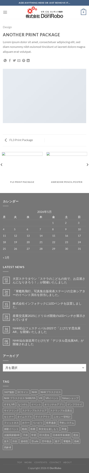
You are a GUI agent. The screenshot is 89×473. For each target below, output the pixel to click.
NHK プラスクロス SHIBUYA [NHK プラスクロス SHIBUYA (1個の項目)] (20, 398)
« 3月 (6, 257)
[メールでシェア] (18, 60)
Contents (40, 462)
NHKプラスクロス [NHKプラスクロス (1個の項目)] (51, 392)
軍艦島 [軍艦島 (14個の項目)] (67, 441)
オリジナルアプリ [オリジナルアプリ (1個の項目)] (54, 404)
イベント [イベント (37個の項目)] (36, 404)
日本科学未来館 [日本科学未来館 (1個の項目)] (61, 435)
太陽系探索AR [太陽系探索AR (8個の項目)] (11, 435)
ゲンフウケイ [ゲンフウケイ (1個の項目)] (74, 404)
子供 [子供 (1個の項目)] (25, 435)
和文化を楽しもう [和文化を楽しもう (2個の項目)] (48, 428)
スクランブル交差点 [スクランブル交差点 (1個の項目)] (61, 410)
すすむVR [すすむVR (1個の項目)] (9, 404)
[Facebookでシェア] (9, 60)
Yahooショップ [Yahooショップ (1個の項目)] (70, 398)
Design (7, 27)
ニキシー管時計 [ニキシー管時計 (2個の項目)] (62, 416)
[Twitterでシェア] (14, 60)
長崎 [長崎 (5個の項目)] (76, 441)
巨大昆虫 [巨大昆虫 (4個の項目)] (44, 435)
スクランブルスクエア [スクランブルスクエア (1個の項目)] (34, 410)
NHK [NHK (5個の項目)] (34, 392)
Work (28, 462)
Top (19, 462)
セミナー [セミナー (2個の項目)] (9, 416)
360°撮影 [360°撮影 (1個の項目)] (9, 392)
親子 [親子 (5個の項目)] (57, 441)
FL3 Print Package (19, 140)
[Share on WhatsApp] (5, 60)
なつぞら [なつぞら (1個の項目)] (23, 404)
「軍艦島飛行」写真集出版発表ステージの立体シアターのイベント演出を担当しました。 (49, 292)
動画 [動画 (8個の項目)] (24, 428)
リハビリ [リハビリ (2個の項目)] (38, 422)
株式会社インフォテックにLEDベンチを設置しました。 (47, 305)
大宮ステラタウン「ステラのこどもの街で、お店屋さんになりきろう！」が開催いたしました (49, 280)
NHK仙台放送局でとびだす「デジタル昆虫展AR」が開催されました (48, 342)
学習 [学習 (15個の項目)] (33, 435)
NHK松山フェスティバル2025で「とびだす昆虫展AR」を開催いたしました (46, 329)
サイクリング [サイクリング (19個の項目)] (11, 410)
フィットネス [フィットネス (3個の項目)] (11, 422)
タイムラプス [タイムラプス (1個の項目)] (24, 416)
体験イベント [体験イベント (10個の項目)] (11, 428)
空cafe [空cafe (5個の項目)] (34, 441)
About (67, 462)
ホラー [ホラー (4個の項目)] (25, 422)
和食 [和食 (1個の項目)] (64, 428)
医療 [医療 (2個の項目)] (32, 428)
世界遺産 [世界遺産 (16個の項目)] (51, 422)
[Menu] (5, 12)
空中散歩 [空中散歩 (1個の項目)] (47, 441)
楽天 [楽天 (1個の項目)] (6, 441)
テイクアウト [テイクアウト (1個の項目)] (42, 416)
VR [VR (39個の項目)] (40, 398)
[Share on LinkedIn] (28, 60)
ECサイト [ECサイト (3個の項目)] (23, 392)
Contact (55, 462)
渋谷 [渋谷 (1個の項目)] (14, 441)
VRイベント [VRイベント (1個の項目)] (52, 398)
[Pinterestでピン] (23, 60)
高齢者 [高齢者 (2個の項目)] (7, 447)
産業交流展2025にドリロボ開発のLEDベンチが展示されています (49, 317)
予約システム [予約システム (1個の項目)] (66, 422)
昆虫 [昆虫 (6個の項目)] (75, 435)
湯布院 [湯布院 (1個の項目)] (24, 441)
